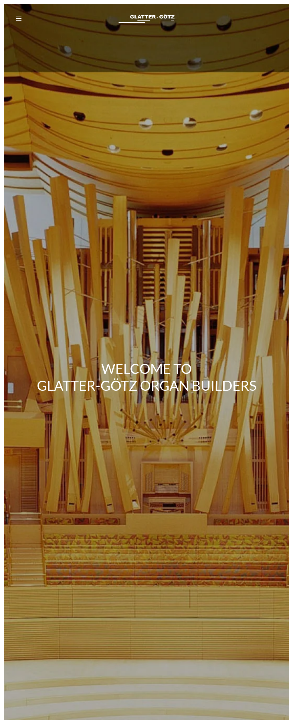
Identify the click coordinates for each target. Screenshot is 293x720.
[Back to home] (146, 18)
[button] (18, 18)
